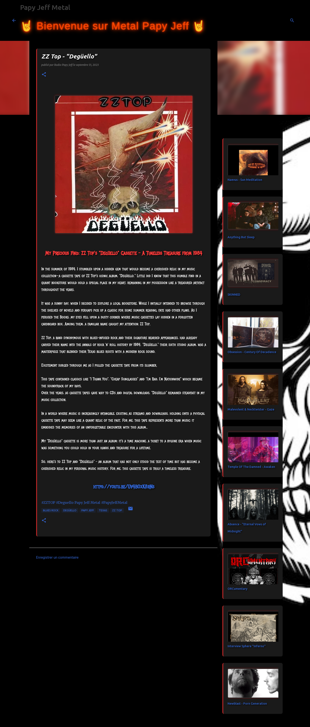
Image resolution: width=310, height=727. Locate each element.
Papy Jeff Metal (45, 7)
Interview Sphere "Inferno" (247, 646)
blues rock (50, 510)
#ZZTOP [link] (48, 502)
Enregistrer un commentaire (57, 557)
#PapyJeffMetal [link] (114, 502)
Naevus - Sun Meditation (245, 179)
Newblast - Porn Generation (247, 703)
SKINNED (234, 294)
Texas (103, 510)
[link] (87, 502)
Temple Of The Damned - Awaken (251, 467)
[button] (43, 75)
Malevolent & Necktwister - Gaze (251, 409)
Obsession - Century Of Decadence (252, 352)
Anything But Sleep (241, 237)
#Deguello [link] (65, 502)
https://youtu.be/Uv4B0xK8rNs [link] (123, 486)
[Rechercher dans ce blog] (276, 20)
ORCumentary (237, 588)
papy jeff (87, 510)
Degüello (69, 510)
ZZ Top (117, 510)
